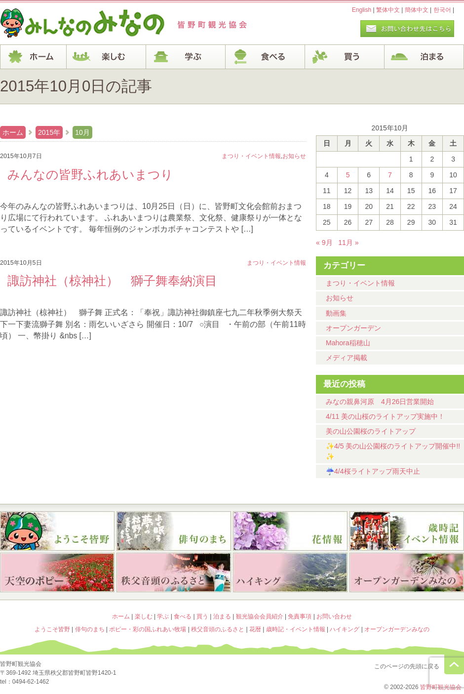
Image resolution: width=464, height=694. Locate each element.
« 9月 (324, 242)
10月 (82, 132)
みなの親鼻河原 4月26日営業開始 (380, 402)
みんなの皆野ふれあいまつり (90, 174)
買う (345, 56)
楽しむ (106, 56)
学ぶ (186, 56)
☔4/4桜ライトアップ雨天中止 (373, 471)
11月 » (348, 242)
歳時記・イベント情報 (406, 531)
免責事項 (299, 616)
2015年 (49, 132)
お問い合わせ (334, 616)
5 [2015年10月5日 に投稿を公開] (348, 175)
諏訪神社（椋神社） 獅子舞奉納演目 (112, 280)
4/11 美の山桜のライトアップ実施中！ (385, 416)
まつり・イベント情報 (360, 283)
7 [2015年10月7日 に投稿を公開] (390, 175)
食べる (265, 56)
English (361, 9)
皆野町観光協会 (441, 687)
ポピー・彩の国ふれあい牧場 (57, 573)
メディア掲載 (346, 358)
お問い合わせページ (407, 28)
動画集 (336, 313)
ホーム (33, 56)
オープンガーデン (353, 328)
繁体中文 (388, 9)
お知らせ (339, 298)
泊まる (424, 56)
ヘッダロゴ (66, 23)
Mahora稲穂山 (348, 343)
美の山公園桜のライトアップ (371, 431)
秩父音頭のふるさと (173, 573)
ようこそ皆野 (57, 531)
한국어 (442, 9)
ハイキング (290, 573)
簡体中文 (416, 9)
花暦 (290, 531)
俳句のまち (173, 531)
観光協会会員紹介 (259, 616)
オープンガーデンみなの (406, 573)
